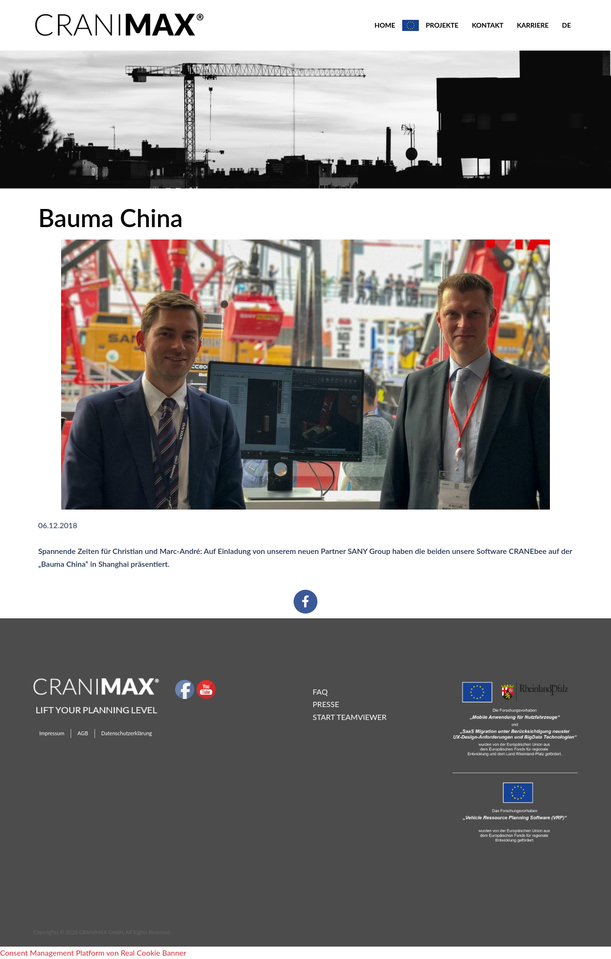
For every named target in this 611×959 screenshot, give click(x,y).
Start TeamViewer (350, 716)
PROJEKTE (442, 25)
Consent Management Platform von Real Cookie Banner (93, 952)
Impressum (51, 733)
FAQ (320, 691)
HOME (384, 25)
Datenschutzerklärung (126, 733)
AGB (82, 733)
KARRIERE (533, 25)
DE (566, 25)
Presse (326, 704)
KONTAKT (487, 25)
